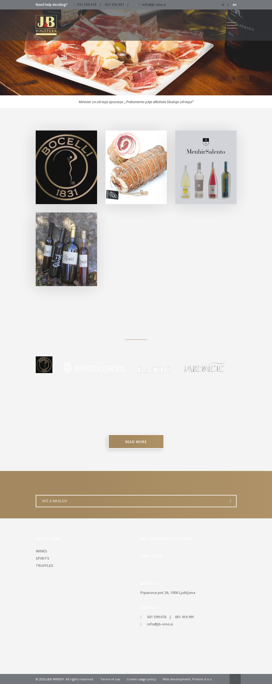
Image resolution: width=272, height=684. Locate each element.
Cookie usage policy (141, 679)
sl (223, 4)
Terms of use (110, 679)
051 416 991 (114, 4)
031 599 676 (87, 4)
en (235, 4)
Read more (136, 441)
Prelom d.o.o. (202, 679)
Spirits (42, 558)
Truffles (44, 565)
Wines (41, 551)
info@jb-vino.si (152, 4)
